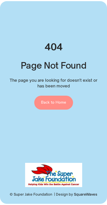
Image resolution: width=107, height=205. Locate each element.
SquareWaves (85, 194)
